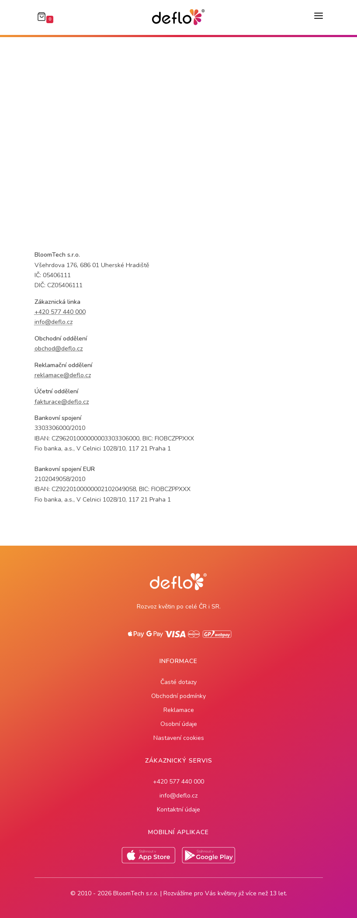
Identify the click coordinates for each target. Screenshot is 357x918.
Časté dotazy (178, 682)
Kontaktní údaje (178, 809)
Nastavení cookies (178, 738)
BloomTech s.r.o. (136, 893)
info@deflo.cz (178, 795)
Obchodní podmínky (178, 696)
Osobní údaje (178, 724)
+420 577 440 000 (178, 781)
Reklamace (178, 710)
